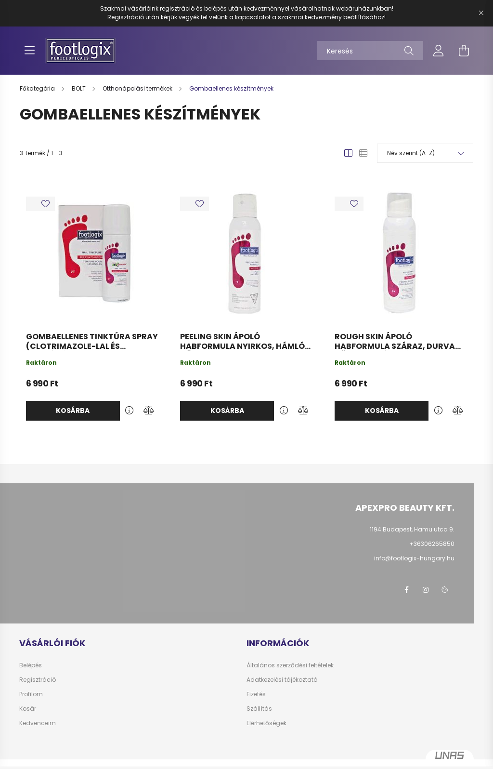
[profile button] (438, 50)
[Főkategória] (38, 88)
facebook (406, 589)
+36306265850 (431, 544)
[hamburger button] (29, 50)
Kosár (27, 708)
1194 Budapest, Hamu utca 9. (412, 529)
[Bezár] (481, 13)
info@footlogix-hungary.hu (414, 558)
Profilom (31, 694)
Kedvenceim (37, 723)
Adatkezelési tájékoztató (281, 679)
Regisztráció (37, 679)
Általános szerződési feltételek (290, 665)
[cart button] (463, 50)
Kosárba (73, 410)
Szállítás (259, 708)
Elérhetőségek (266, 723)
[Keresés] (370, 50)
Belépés (30, 665)
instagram (425, 589)
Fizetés (256, 694)
